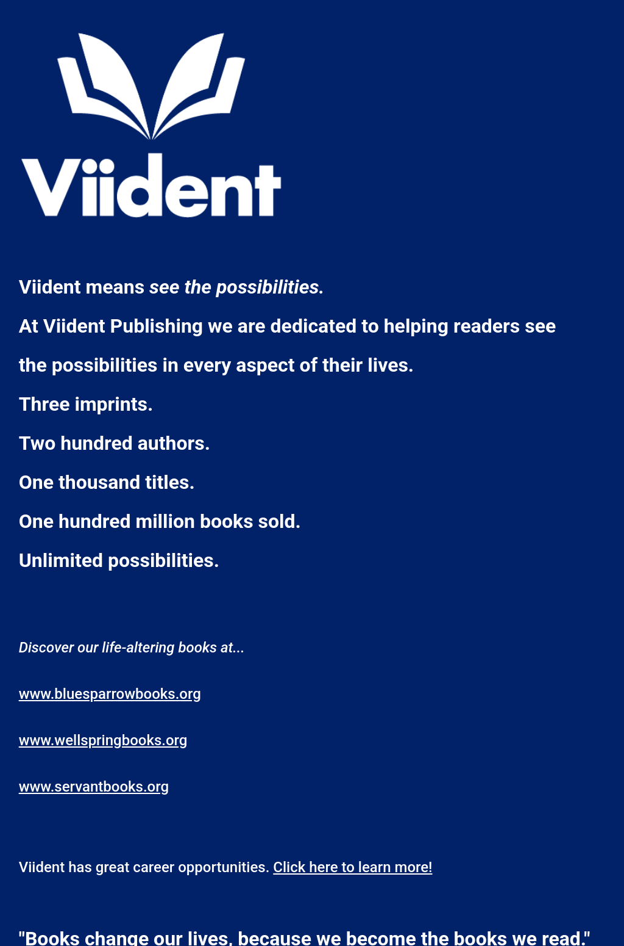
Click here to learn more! (352, 867)
